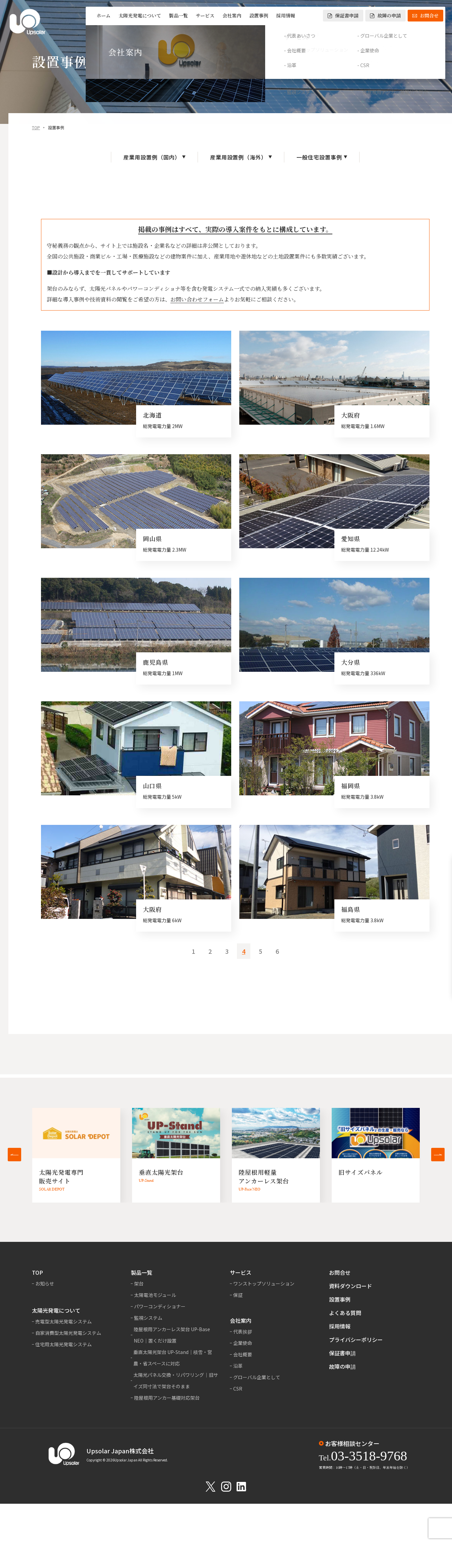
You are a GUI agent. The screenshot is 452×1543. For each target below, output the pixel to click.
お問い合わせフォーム (197, 300)
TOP (36, 128)
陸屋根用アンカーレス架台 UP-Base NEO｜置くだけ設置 (172, 1335)
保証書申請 (343, 15)
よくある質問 (345, 1313)
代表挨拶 (242, 1331)
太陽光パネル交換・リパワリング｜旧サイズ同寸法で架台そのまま (175, 1380)
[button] (14, 1154)
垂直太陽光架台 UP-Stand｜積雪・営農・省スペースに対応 (172, 1358)
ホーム (103, 15)
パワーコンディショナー (160, 1306)
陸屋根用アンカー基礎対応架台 (167, 1397)
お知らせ (44, 1283)
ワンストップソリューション (263, 1283)
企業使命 (242, 1343)
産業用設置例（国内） (151, 158)
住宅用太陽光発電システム (63, 1344)
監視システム (148, 1317)
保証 (238, 1295)
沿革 (238, 1365)
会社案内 (231, 15)
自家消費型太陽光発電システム (68, 1332)
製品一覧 (178, 15)
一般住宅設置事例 (319, 158)
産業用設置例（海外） (238, 158)
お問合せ (425, 15)
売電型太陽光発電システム (63, 1321)
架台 (138, 1283)
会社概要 (242, 1354)
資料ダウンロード (350, 1286)
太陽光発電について (140, 15)
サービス (205, 15)
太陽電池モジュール (155, 1295)
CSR (237, 1388)
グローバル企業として (256, 1377)
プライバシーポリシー (356, 1340)
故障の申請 (385, 15)
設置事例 (258, 15)
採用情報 (285, 15)
